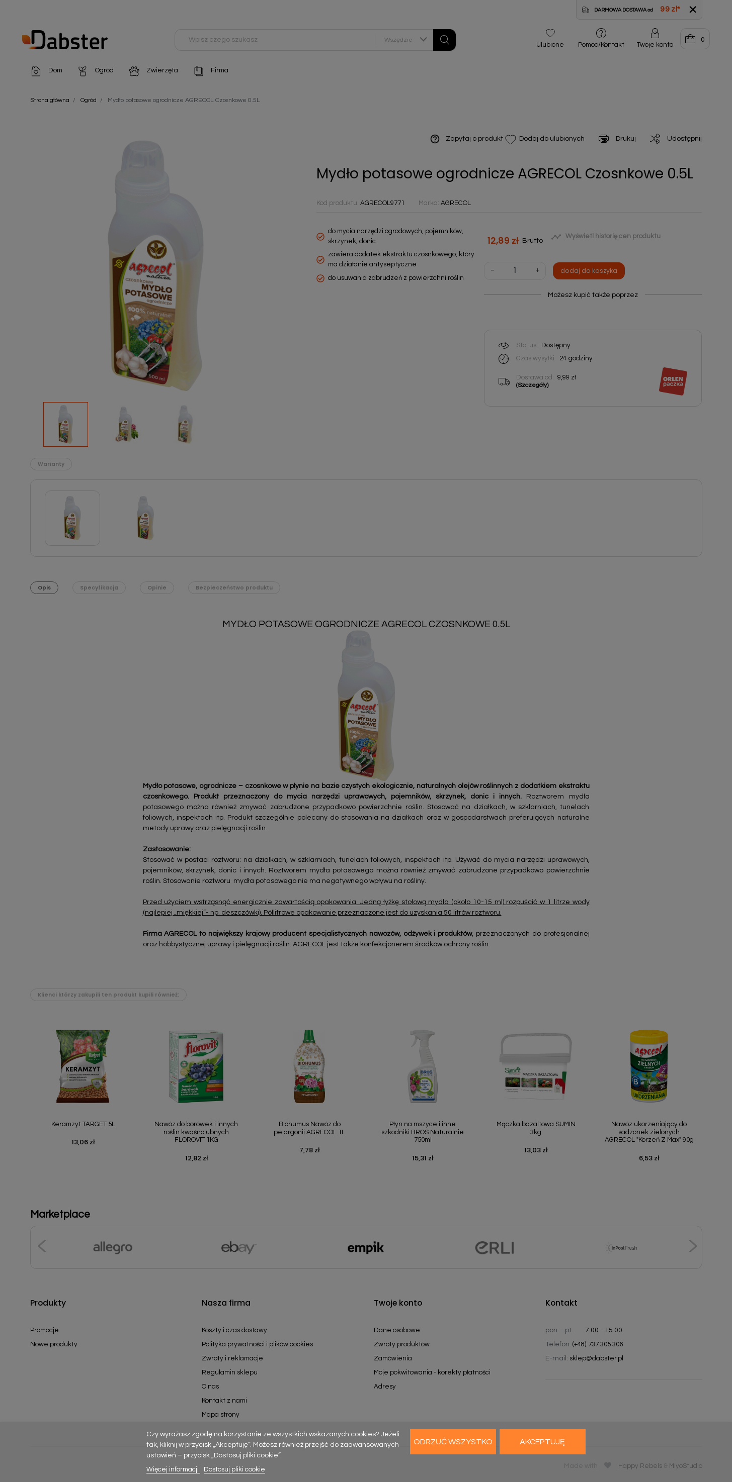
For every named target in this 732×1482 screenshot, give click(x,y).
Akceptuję (542, 1442)
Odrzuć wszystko (453, 1442)
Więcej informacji (173, 1469)
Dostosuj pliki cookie (234, 1469)
